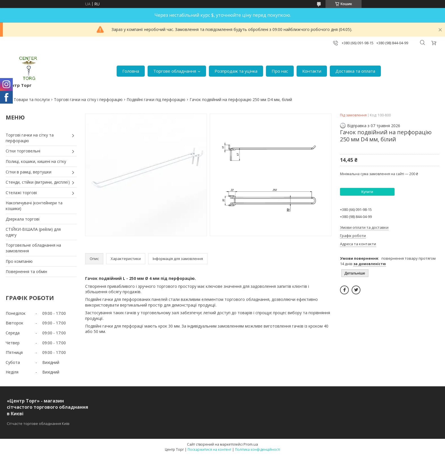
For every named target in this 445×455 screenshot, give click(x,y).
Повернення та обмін (26, 271)
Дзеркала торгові (22, 219)
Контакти (311, 71)
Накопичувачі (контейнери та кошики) (34, 205)
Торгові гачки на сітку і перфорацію (88, 99)
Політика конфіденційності (257, 449)
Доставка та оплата (355, 71)
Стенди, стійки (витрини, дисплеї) (38, 182)
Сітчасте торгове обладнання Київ (38, 423)
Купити (367, 192)
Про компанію (19, 261)
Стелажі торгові (21, 192)
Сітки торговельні (23, 151)
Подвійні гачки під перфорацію (156, 99)
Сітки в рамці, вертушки (28, 172)
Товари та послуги (32, 99)
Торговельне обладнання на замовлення (33, 247)
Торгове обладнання (174, 71)
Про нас (280, 71)
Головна (130, 71)
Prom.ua (251, 444)
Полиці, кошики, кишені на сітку (36, 161)
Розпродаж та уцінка (236, 71)
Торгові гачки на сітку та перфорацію (30, 137)
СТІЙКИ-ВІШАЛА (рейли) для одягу (33, 232)
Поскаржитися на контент (209, 449)
